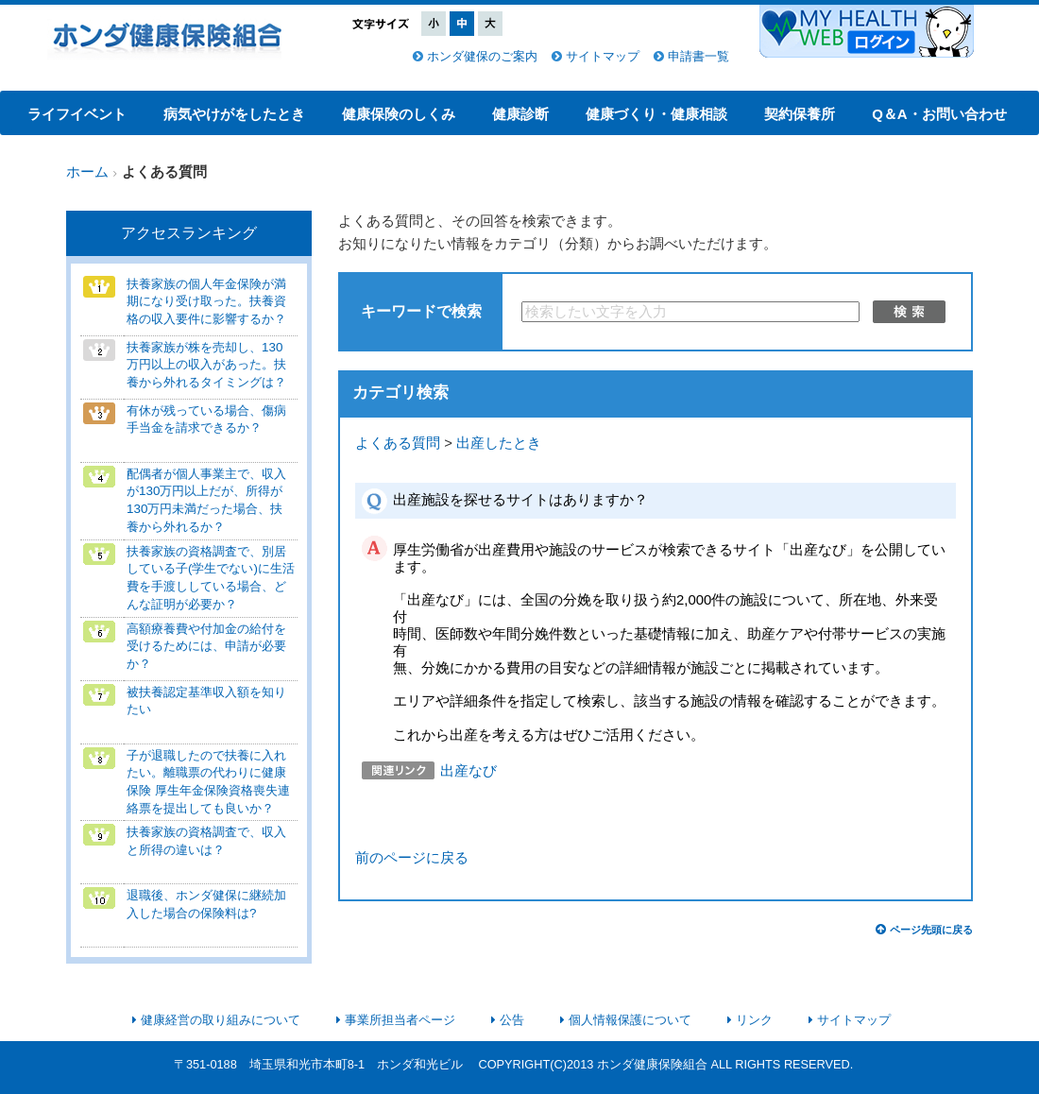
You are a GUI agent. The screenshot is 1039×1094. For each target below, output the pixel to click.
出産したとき (498, 443)
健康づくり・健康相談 (656, 114)
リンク (754, 1020)
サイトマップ (602, 56)
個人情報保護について (630, 1020)
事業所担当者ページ (400, 1020)
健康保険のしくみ (398, 114)
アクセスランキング (189, 233)
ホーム (87, 171)
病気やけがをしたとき (234, 114)
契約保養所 (799, 114)
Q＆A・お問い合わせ (939, 114)
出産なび (468, 770)
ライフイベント (77, 114)
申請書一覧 (698, 56)
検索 (909, 311)
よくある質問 (397, 443)
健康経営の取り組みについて (220, 1020)
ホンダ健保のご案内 (482, 56)
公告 (512, 1020)
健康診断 (520, 114)
